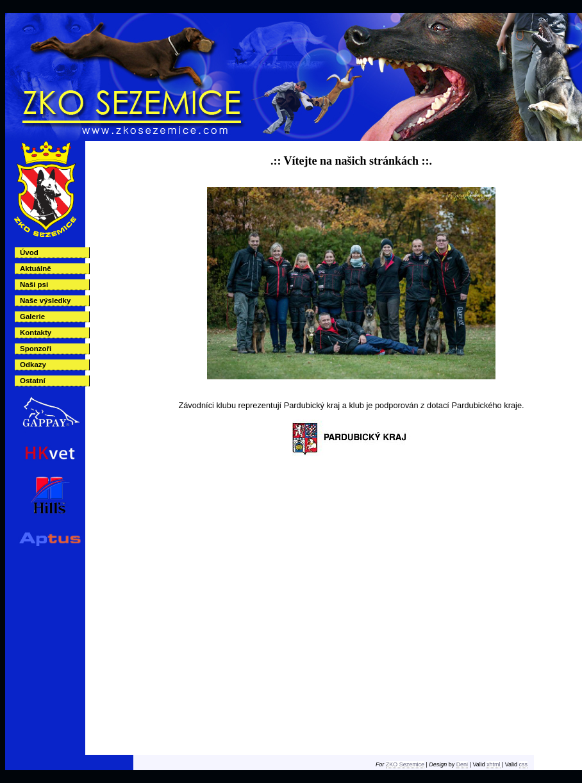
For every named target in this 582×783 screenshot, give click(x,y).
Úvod (29, 252)
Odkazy (33, 364)
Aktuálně (35, 268)
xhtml (493, 764)
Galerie (32, 316)
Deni (462, 764)
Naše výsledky (45, 300)
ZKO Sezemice (405, 764)
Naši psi (34, 284)
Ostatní (33, 380)
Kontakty (35, 332)
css (523, 764)
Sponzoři (35, 348)
